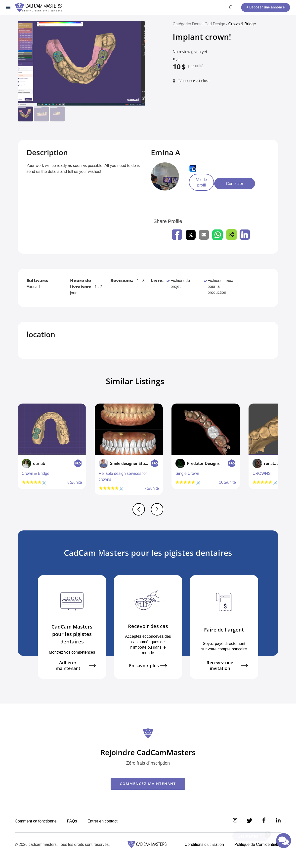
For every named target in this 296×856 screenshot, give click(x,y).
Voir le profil (206, 183)
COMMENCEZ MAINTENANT (148, 783)
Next (277, 451)
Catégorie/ (182, 24)
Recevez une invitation (227, 666)
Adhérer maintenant (76, 666)
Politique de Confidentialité (257, 844)
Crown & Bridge (242, 24)
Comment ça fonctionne (36, 821)
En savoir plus (148, 666)
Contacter (248, 183)
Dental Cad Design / (210, 24)
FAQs (72, 821)
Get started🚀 (253, 835)
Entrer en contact (102, 821)
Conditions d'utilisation (204, 844)
